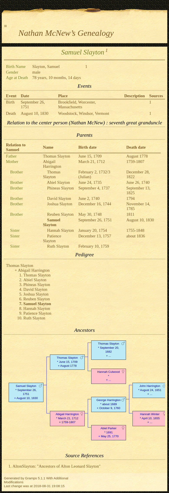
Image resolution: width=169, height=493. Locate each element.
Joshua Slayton (59, 204)
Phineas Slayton (60, 188)
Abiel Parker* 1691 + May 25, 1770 (108, 432)
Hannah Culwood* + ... (108, 376)
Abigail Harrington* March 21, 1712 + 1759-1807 (67, 418)
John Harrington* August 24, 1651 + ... (149, 390)
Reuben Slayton (60, 214)
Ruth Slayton (58, 246)
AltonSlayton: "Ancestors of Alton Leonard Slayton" (57, 466)
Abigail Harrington (52, 164)
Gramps (31, 478)
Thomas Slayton (56, 156)
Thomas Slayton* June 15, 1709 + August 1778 (67, 362)
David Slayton (59, 198)
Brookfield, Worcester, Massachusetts (77, 104)
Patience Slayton (52, 238)
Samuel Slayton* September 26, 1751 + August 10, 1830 (26, 392)
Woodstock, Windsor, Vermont (83, 113)
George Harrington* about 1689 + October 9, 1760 (108, 404)
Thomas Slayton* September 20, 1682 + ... (108, 349)
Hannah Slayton (60, 230)
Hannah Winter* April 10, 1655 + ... (150, 418)
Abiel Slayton (58, 182)
